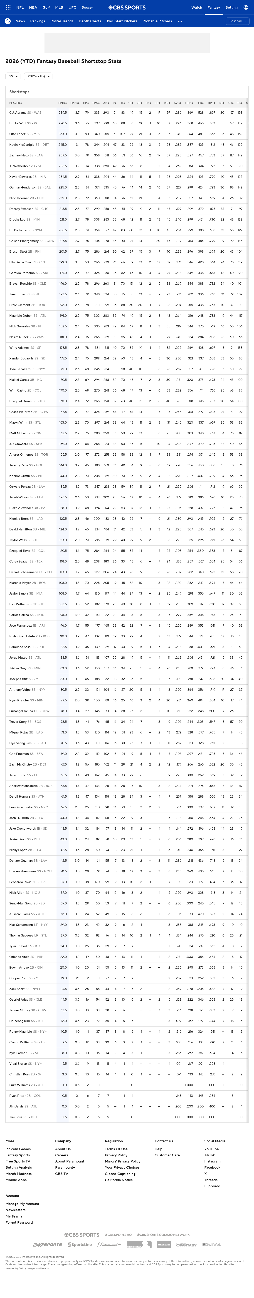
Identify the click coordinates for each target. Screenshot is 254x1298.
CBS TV (61, 1174)
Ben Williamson (20, 604)
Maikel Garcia (19, 380)
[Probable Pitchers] (157, 21)
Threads (210, 1180)
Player (15, 103)
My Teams (13, 1216)
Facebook (212, 1167)
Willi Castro (17, 391)
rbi (167, 103)
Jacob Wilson (19, 497)
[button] (180, 21)
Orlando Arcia (19, 957)
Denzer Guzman (21, 861)
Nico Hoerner (19, 198)
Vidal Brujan (18, 1064)
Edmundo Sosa (19, 647)
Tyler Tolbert (18, 946)
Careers (61, 1155)
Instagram (212, 1161)
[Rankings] (37, 21)
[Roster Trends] (62, 21)
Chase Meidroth (20, 412)
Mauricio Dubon (20, 316)
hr (157, 103)
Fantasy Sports (17, 1155)
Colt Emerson (19, 754)
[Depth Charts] (90, 21)
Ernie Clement (19, 305)
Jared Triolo (17, 775)
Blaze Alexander (21, 508)
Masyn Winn (18, 423)
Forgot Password (19, 1222)
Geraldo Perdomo (22, 273)
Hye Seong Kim (20, 743)
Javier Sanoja (18, 594)
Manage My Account (22, 1204)
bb (221, 103)
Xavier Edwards (20, 177)
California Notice (119, 1180)
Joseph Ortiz (18, 679)
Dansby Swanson (21, 209)
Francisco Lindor (21, 807)
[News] (20, 21)
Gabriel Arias (18, 1000)
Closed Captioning (120, 1174)
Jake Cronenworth (22, 829)
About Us (63, 1149)
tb (239, 103)
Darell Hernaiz (19, 797)
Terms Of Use (116, 1149)
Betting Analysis (18, 1167)
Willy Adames (19, 348)
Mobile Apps (16, 1180)
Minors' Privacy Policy (122, 1161)
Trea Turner (17, 294)
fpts (62, 103)
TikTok (209, 1155)
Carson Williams (21, 1042)
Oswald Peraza (20, 487)
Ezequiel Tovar (19, 551)
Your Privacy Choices (122, 1167)
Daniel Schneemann (23, 572)
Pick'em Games (18, 1149)
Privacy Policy (116, 1155)
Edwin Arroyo (19, 968)
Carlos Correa (19, 615)
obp (189, 103)
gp (86, 103)
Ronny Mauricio (20, 1032)
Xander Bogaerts (21, 359)
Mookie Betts (19, 519)
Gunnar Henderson (23, 188)
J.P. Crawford (18, 444)
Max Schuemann (21, 925)
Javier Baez (17, 839)
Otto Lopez (17, 134)
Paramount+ (65, 1167)
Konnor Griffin (19, 476)
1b (130, 103)
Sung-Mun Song (20, 903)
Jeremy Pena (18, 465)
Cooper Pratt (18, 978)
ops (211, 103)
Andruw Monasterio (23, 786)
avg (177, 103)
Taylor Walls (18, 540)
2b (139, 103)
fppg (74, 103)
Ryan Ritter (17, 1096)
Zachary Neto (19, 155)
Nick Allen (16, 893)
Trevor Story (18, 722)
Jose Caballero (19, 369)
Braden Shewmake (22, 871)
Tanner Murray (19, 1010)
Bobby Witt (17, 123)
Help (159, 1149)
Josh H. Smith (19, 818)
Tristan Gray (17, 668)
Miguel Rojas (18, 733)
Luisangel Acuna (21, 711)
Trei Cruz (15, 1117)
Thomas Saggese (21, 936)
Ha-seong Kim (19, 1021)
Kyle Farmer (18, 1053)
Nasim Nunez (19, 337)
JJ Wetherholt (19, 166)
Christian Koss (19, 1074)
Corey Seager (19, 562)
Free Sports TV (17, 1161)
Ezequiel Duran (20, 401)
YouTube (211, 1149)
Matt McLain (18, 433)
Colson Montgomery (24, 241)
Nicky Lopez (18, 850)
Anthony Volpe (20, 690)
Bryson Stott (18, 252)
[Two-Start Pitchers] (122, 21)
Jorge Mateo (18, 658)
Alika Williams (19, 914)
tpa (96, 103)
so (231, 103)
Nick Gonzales (19, 326)
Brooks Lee (17, 220)
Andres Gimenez (21, 455)
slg (200, 103)
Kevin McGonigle (22, 145)
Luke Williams (19, 1085)
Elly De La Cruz (20, 262)
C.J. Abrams (17, 113)
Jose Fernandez (20, 626)
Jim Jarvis (16, 1107)
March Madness (18, 1174)
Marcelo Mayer (20, 583)
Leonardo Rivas (20, 882)
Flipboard (212, 1186)
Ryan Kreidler (19, 700)
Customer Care (167, 1155)
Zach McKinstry (20, 765)
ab (106, 103)
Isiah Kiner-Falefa (22, 636)
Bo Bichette (18, 230)
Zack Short (17, 989)
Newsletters (15, 1210)
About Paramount (69, 1161)
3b (148, 103)
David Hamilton (20, 529)
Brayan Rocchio (20, 284)
